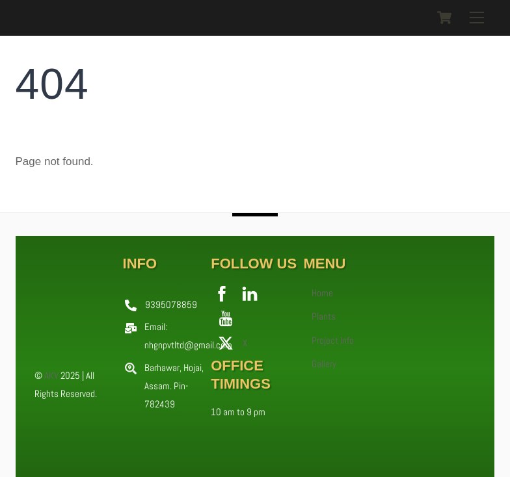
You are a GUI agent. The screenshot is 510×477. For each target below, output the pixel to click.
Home (322, 293)
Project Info (333, 340)
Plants (324, 316)
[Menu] (477, 18)
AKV (51, 375)
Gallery (324, 363)
